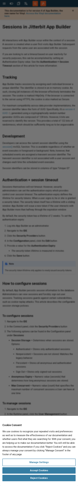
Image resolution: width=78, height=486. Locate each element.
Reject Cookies (39, 478)
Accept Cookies (39, 470)
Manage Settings (39, 462)
